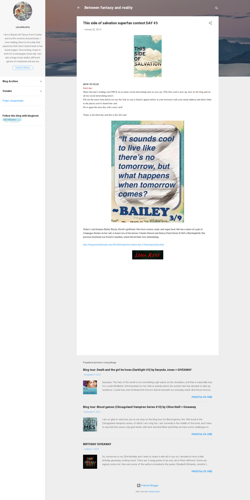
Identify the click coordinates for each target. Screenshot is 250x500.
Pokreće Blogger (147, 485)
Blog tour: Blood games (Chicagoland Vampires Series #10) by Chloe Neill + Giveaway (139, 407)
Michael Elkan (154, 492)
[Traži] (217, 9)
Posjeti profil (23, 68)
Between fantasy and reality (108, 7)
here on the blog (195, 92)
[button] (210, 23)
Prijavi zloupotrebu (13, 100)
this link (122, 99)
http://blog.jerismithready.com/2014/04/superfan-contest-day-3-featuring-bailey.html (123, 244)
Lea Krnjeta (23, 27)
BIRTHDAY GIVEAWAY (97, 444)
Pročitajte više (202, 397)
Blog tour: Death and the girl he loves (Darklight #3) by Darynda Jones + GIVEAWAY (137, 369)
